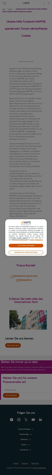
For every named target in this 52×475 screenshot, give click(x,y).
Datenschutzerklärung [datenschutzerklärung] (19, 239)
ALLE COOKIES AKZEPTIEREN (26, 245)
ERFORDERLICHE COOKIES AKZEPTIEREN (26, 252)
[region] (26, 237)
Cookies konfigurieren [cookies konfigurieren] (36, 239)
